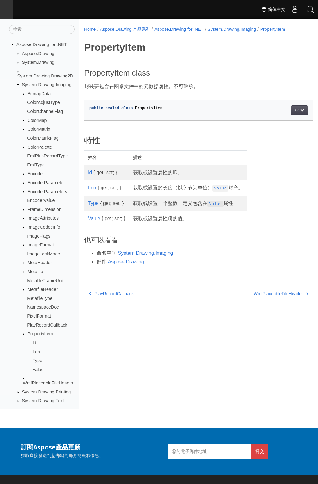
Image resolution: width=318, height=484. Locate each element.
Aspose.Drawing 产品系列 (125, 29)
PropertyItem (40, 333)
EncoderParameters (47, 191)
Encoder (35, 173)
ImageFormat (40, 244)
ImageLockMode (43, 253)
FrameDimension (44, 209)
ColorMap (37, 120)
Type (37, 360)
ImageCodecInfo (43, 227)
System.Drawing (38, 62)
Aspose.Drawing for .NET (41, 44)
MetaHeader (39, 262)
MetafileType (39, 298)
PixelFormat (39, 316)
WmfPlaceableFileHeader (48, 382)
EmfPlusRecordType (47, 155)
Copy (283, 110)
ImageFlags (38, 236)
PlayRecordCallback (47, 325)
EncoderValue (41, 200)
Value (38, 369)
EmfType (36, 164)
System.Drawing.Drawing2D (45, 75)
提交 (259, 451)
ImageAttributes (43, 218)
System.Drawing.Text (43, 400)
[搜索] (42, 29)
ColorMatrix (38, 129)
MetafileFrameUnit (45, 280)
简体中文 (273, 9)
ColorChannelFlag (45, 111)
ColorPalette (39, 147)
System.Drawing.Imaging (47, 84)
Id (34, 342)
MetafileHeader (42, 289)
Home (90, 29)
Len (36, 351)
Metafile (35, 271)
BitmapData (39, 93)
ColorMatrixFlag (43, 138)
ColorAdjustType (43, 102)
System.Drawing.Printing (46, 391)
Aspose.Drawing (38, 53)
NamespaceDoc (43, 307)
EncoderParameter (46, 182)
